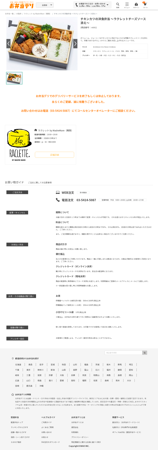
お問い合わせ (46, 432)
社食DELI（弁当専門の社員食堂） (125, 427)
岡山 (131, 375)
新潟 (53, 369)
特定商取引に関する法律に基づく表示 (86, 442)
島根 (120, 375)
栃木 (109, 364)
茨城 (97, 364)
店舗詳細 (54, 155)
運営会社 (74, 427)
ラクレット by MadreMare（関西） (37, 13)
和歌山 (96, 375)
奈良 (84, 375)
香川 (51, 380)
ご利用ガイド (46, 422)
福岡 (84, 380)
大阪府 (18, 13)
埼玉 (131, 364)
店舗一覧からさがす (18, 432)
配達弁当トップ (17, 422)
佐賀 (95, 380)
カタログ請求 (16, 442)
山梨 (64, 369)
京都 (51, 375)
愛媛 (62, 380)
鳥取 (109, 375)
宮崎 (17, 385)
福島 (86, 364)
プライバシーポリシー (80, 437)
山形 (75, 364)
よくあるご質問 (47, 427)
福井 (109, 369)
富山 (86, 369)
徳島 (39, 380)
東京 (28, 369)
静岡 (120, 369)
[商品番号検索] (123, 353)
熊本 (118, 380)
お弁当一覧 (9, 13)
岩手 (41, 364)
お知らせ (44, 437)
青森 (30, 364)
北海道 (18, 364)
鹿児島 (29, 385)
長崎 (107, 380)
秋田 (64, 364)
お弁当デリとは (77, 422)
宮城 (53, 364)
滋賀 (39, 375)
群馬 (120, 364)
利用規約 (74, 432)
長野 (75, 369)
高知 (73, 380)
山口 (28, 380)
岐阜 (17, 375)
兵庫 (73, 375)
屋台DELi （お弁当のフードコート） (126, 422)
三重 (28, 375)
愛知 (131, 369)
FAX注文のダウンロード (50, 442)
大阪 (62, 375)
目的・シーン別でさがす (20, 437)
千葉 (17, 369)
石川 (97, 369)
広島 (17, 380)
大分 (129, 380)
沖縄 (41, 385)
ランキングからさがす (19, 427)
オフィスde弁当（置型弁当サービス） (127, 432)
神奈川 (40, 369)
